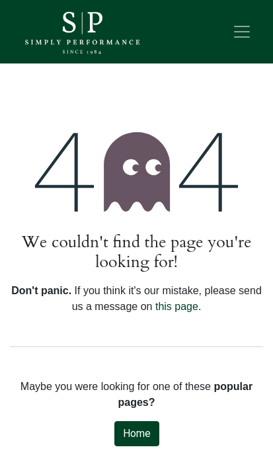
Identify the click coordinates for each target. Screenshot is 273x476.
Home (137, 433)
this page (176, 306)
